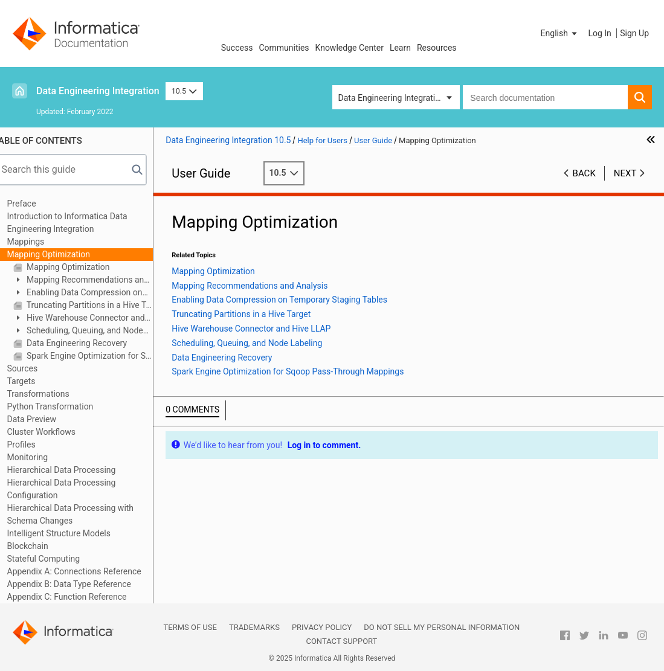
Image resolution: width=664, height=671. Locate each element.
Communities (284, 48)
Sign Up (634, 33)
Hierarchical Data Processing (74, 470)
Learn (400, 48)
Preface (34, 203)
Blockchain (40, 546)
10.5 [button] (184, 90)
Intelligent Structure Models (71, 533)
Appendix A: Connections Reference (87, 571)
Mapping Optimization (61, 254)
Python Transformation (63, 406)
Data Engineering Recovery (88, 343)
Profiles (34, 444)
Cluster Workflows (54, 432)
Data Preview (44, 419)
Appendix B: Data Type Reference (82, 584)
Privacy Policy (322, 627)
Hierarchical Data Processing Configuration (74, 489)
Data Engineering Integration (98, 91)
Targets (34, 381)
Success (237, 48)
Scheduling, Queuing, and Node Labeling (91, 331)
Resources (437, 48)
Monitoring (40, 457)
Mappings (38, 241)
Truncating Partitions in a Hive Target (101, 305)
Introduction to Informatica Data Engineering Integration (80, 222)
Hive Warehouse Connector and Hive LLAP (92, 318)
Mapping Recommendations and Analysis (94, 280)
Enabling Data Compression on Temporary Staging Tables (90, 293)
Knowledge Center (349, 48)
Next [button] (625, 173)
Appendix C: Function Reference (80, 597)
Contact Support (341, 641)
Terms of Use (190, 627)
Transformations (51, 394)
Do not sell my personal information (442, 627)
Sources (35, 368)
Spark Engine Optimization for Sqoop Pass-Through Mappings (101, 356)
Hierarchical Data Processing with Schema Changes (83, 514)
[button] (560, 33)
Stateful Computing (56, 558)
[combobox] (545, 97)
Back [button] (584, 173)
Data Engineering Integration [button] (391, 98)
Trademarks (254, 627)
